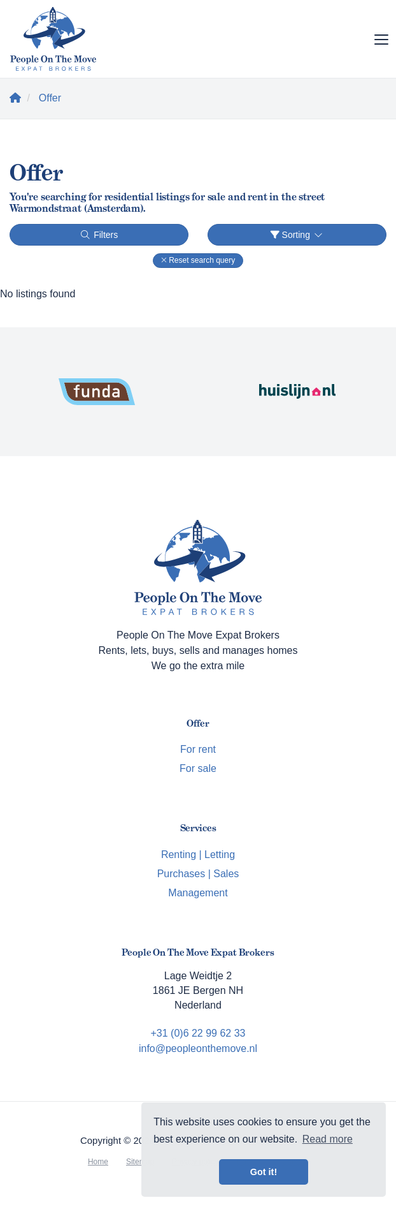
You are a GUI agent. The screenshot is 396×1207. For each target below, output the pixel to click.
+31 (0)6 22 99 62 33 (197, 1033)
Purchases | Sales (198, 873)
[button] (198, 260)
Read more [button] (327, 1139)
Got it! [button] (263, 1172)
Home (98, 1161)
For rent (198, 749)
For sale (198, 768)
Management (197, 892)
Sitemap (140, 1161)
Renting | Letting (198, 854)
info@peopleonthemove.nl (198, 1048)
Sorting (297, 235)
